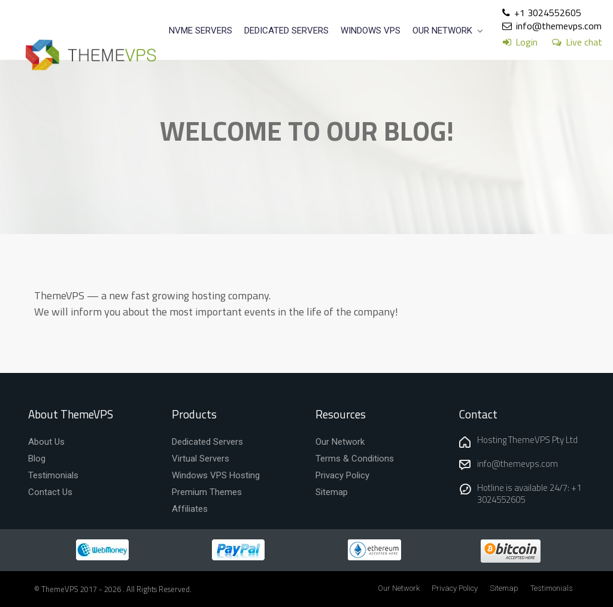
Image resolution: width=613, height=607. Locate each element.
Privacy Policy (455, 588)
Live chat (584, 42)
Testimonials (551, 588)
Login (526, 42)
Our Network (399, 588)
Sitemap (504, 588)
